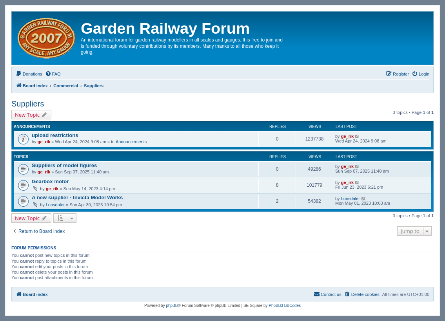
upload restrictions (55, 135)
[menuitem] (29, 74)
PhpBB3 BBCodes (285, 305)
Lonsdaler (55, 204)
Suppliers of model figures (64, 165)
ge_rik (44, 141)
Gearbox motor (50, 181)
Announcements (131, 141)
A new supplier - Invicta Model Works (77, 197)
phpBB (172, 305)
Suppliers (27, 103)
